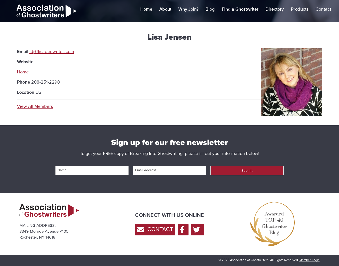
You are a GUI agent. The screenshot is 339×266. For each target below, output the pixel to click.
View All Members (35, 106)
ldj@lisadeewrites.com (51, 51)
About (165, 9)
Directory (274, 9)
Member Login (309, 260)
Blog (210, 9)
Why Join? (188, 9)
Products (299, 9)
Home (146, 9)
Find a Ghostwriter (240, 9)
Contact (323, 9)
